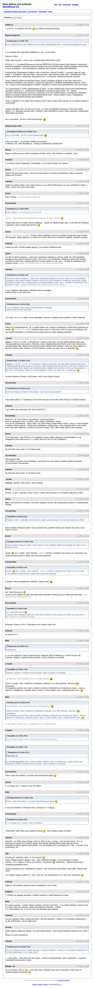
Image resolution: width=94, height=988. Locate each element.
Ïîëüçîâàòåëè (67, 4)
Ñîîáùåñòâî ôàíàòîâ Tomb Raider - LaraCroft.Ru (20, 11)
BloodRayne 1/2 (11, 7)
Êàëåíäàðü (75, 4)
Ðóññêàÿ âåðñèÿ (37, 984)
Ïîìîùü (55, 4)
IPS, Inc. (59, 984)
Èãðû (50, 11)
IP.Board (45, 984)
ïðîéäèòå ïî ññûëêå (63, 980)
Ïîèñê (60, 4)
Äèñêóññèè (43, 11)
